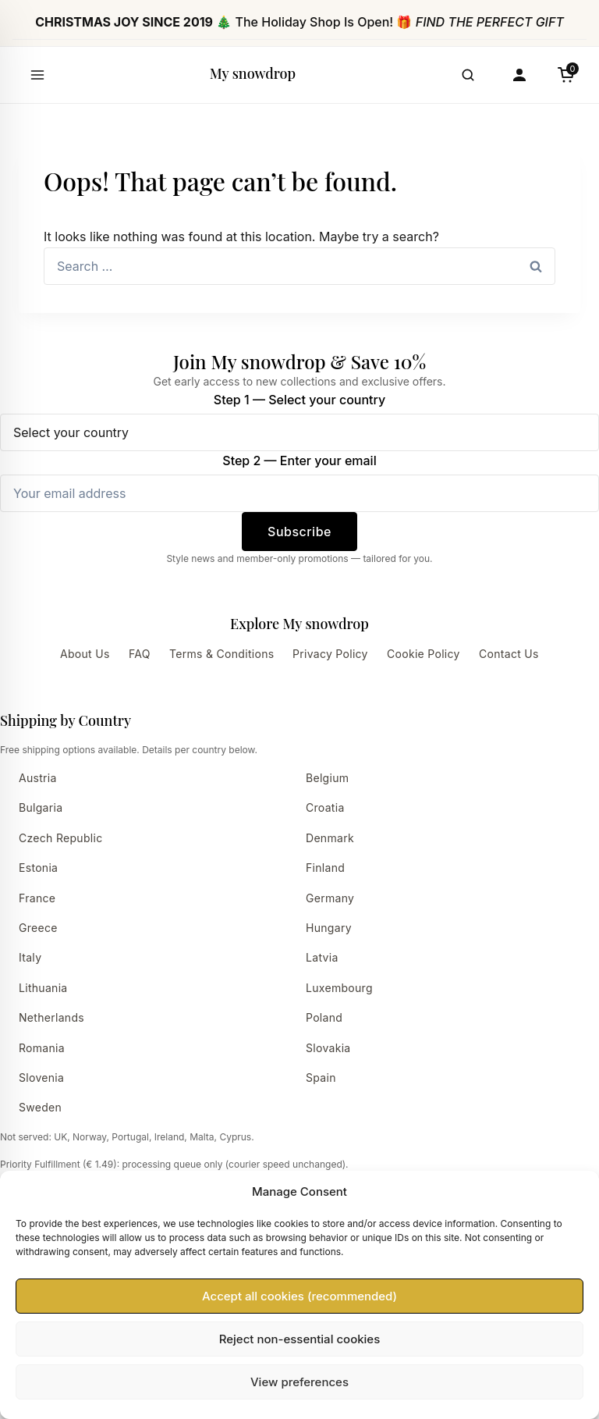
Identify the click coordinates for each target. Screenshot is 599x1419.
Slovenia (41, 1077)
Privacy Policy (330, 653)
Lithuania (43, 987)
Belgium (327, 777)
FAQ (140, 653)
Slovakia (328, 1047)
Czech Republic (61, 838)
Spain (321, 1077)
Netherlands (51, 1017)
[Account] (519, 75)
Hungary (329, 927)
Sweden (40, 1107)
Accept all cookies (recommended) (299, 1362)
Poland (324, 1017)
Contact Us (509, 653)
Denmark (330, 838)
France (37, 898)
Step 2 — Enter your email (299, 460)
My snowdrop (253, 73)
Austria (38, 777)
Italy (30, 957)
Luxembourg (339, 987)
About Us (85, 653)
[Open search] (468, 75)
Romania (42, 1047)
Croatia (325, 807)
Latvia (322, 957)
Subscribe (299, 531)
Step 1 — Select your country (299, 399)
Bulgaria (40, 807)
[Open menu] (37, 75)
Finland (325, 867)
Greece (38, 927)
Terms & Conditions (221, 653)
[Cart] (566, 75)
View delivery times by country (120, 1203)
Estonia (38, 867)
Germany (330, 898)
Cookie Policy (423, 653)
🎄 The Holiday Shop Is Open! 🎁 (299, 22)
